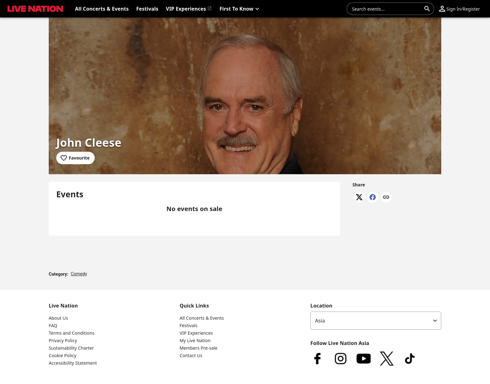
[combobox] (386, 9)
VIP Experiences (196, 333)
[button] (240, 8)
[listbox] (376, 320)
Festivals (189, 325)
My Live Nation (195, 340)
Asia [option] (320, 320)
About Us (58, 318)
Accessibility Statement (73, 363)
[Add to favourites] (75, 158)
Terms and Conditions (71, 333)
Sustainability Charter (71, 348)
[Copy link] (386, 198)
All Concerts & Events (202, 318)
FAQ (53, 325)
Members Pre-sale (199, 348)
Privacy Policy (63, 340)
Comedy (79, 273)
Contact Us (191, 355)
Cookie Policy (62, 355)
